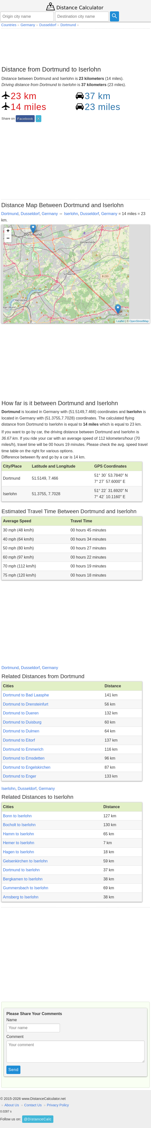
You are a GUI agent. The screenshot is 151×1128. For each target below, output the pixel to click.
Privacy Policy (58, 1105)
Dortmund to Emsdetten (24, 758)
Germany (50, 214)
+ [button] (8, 231)
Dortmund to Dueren (21, 713)
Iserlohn (71, 214)
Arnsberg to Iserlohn (20, 897)
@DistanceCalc (37, 1119)
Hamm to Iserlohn (18, 834)
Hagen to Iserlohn (18, 852)
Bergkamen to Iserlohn (23, 879)
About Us (11, 1105)
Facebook (25, 119)
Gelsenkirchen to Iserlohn (25, 861)
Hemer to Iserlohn (18, 843)
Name (11, 1020)
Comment (14, 1037)
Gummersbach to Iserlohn (25, 888)
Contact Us (33, 1105)
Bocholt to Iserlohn (19, 825)
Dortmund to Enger (19, 776)
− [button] (8, 238)
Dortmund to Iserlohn (21, 870)
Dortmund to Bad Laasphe (26, 695)
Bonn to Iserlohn (17, 816)
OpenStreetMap (139, 321)
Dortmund (9, 214)
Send (13, 1070)
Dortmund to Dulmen (21, 731)
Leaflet (120, 321)
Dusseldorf (30, 214)
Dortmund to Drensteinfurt (25, 704)
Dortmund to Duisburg (22, 722)
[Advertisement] (75, 46)
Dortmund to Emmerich (23, 749)
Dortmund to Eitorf (19, 740)
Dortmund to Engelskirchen (26, 767)
